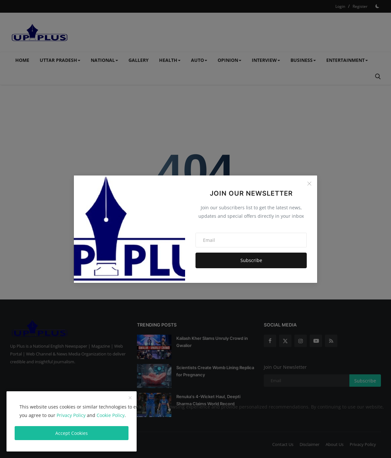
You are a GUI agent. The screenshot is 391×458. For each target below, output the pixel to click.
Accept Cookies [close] (71, 433)
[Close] (309, 183)
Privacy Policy (71, 415)
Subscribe (251, 260)
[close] (130, 398)
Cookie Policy (111, 415)
